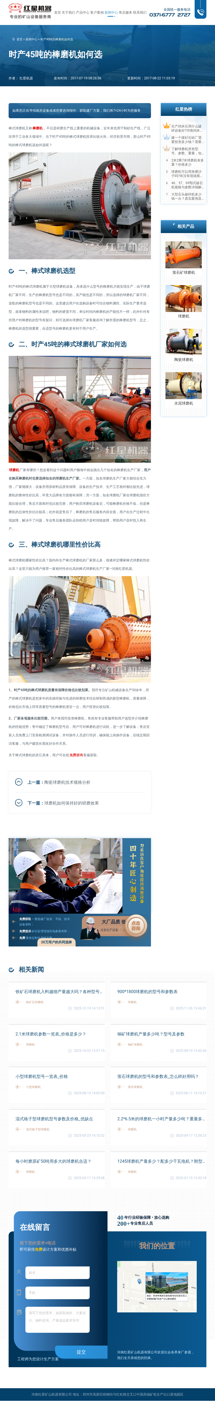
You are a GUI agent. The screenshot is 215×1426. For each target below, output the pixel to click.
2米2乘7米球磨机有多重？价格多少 (187, 162)
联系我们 (140, 12)
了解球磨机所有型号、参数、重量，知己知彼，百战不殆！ (186, 151)
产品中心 (82, 12)
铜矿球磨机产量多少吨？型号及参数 (151, 1034)
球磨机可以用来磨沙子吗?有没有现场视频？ (186, 174)
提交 (81, 1352)
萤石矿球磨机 (183, 272)
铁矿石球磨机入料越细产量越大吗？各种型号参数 (60, 991)
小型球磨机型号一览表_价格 (42, 1076)
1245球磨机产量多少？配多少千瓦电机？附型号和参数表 (161, 1161)
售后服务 (125, 12)
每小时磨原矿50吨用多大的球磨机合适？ (54, 1161)
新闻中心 (111, 12)
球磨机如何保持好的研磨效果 (71, 803)
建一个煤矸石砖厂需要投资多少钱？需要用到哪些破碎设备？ (186, 140)
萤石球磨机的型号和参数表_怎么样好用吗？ (158, 1076)
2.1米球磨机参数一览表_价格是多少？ (51, 1034)
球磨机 (183, 316)
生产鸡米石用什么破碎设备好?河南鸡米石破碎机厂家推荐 (187, 128)
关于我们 (68, 12)
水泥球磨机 (183, 403)
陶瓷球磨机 (183, 359)
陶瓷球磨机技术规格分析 (67, 782)
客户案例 (97, 12)
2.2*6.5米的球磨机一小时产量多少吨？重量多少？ (161, 1118)
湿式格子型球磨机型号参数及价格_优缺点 (54, 1118)
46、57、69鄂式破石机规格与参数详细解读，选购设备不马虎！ (187, 185)
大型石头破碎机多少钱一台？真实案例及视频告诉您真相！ (186, 196)
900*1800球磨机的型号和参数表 (147, 991)
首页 (57, 12)
